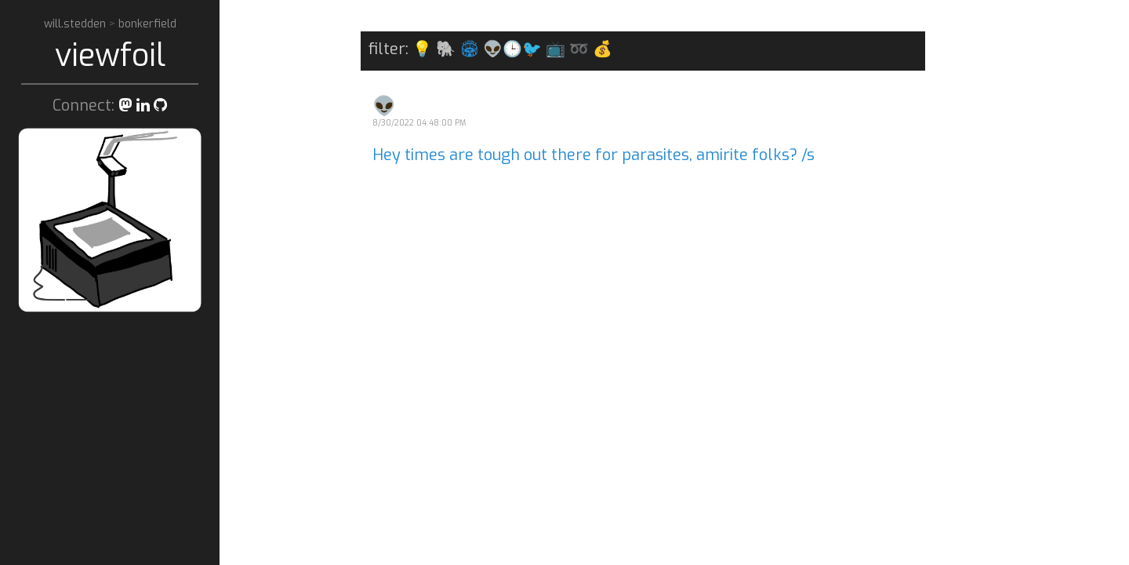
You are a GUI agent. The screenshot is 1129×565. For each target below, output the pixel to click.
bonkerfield (147, 23)
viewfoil (110, 55)
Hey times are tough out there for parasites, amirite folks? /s (593, 155)
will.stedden (76, 23)
